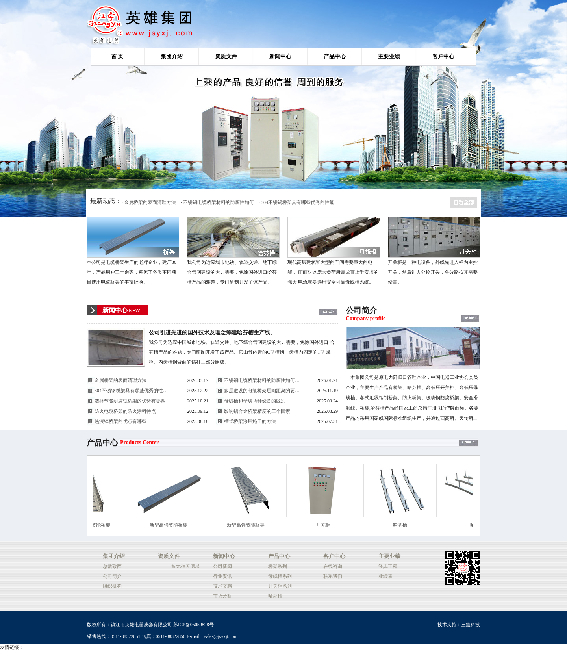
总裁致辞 (112, 566)
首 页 (117, 56)
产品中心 (335, 56)
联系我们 (332, 576)
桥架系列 (277, 566)
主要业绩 (389, 56)
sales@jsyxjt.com (221, 636)
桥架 (397, 387)
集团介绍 (172, 56)
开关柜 (327, 525)
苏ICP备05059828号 (193, 624)
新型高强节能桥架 (95, 525)
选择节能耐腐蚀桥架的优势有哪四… (132, 401)
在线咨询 (332, 566)
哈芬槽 (414, 387)
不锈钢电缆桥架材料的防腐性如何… (262, 380)
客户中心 (443, 56)
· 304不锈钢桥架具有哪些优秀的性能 (296, 202)
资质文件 (226, 56)
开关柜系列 (280, 586)
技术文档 (222, 586)
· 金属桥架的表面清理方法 (149, 202)
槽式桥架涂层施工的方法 (250, 421)
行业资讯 (222, 576)
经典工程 (387, 566)
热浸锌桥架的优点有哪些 (120, 421)
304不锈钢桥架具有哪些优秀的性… (131, 390)
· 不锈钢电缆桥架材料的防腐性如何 (217, 202)
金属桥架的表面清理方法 (120, 380)
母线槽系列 (280, 576)
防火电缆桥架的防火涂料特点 (125, 411)
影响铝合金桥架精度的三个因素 (257, 411)
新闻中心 (280, 56)
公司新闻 (222, 566)
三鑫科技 (470, 624)
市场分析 (222, 596)
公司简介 (112, 576)
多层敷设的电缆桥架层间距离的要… (262, 390)
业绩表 (385, 576)
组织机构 (112, 586)
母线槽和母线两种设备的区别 (254, 401)
